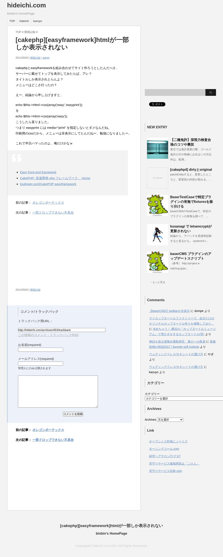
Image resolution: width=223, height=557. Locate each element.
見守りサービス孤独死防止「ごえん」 (174, 463)
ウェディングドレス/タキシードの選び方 (176, 354)
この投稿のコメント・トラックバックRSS (48, 335)
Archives (150, 419)
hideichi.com (26, 5)
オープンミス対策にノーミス (168, 441)
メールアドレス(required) (36, 358)
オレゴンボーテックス (48, 202)
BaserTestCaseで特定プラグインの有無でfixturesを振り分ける (191, 201)
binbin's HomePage (111, 533)
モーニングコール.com (164, 448)
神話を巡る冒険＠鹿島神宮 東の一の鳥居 (177, 341)
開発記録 (29, 32)
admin (46, 57)
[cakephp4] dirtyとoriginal (191, 169)
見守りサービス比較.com (165, 471)
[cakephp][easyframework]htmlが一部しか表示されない (111, 525)
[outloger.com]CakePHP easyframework (48, 184)
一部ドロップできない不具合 (53, 212)
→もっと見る (157, 282)
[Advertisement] (51, 253)
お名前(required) (29, 345)
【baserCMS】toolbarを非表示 (169, 311)
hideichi (24, 21)
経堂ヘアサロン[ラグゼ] (164, 456)
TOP (12, 21)
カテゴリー (152, 394)
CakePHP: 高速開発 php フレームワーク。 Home (55, 178)
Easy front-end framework (38, 172)
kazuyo (37, 21)
